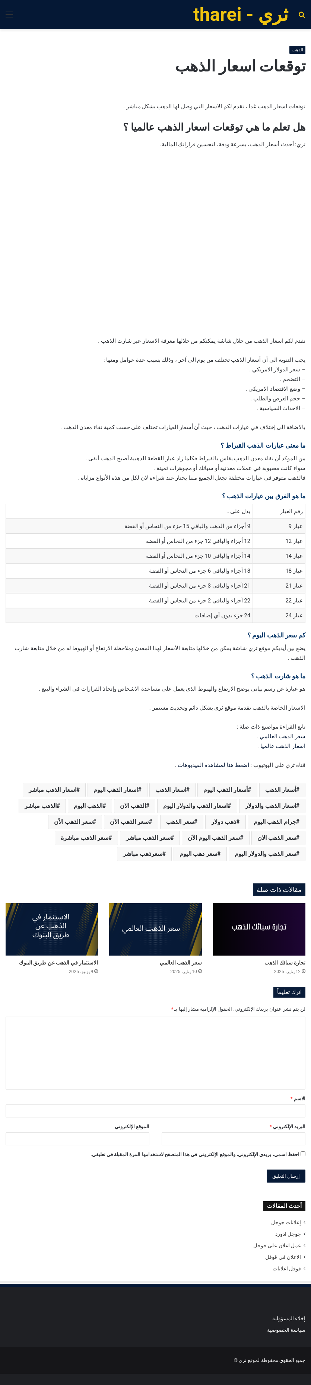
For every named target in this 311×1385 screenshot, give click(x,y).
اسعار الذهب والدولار (270, 805)
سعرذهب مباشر (142, 853)
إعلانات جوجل (286, 1222)
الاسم (298, 1098)
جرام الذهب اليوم (275, 821)
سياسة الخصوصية (286, 1330)
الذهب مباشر (41, 805)
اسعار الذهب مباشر (52, 789)
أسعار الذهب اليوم (225, 789)
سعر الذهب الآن (129, 821)
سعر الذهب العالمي (282, 736)
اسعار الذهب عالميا (282, 746)
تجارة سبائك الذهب (284, 963)
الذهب (297, 49)
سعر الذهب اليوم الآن (214, 837)
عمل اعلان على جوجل (277, 1245)
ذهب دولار (223, 821)
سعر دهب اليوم (198, 853)
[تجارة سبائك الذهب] (259, 929)
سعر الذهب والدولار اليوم (265, 853)
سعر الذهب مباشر (148, 837)
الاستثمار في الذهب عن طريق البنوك (58, 963)
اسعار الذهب (170, 789)
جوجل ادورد (288, 1234)
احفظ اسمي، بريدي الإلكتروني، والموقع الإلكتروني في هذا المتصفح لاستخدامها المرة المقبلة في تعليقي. (195, 1154)
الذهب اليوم (88, 805)
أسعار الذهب (280, 789)
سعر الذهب (180, 821)
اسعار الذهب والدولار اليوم (195, 805)
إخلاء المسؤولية (288, 1318)
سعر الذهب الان (276, 837)
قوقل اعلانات (287, 1269)
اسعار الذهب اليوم (115, 789)
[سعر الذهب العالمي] (155, 929)
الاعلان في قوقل (283, 1257)
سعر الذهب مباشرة (84, 837)
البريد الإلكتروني (287, 1126)
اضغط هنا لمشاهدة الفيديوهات (213, 765)
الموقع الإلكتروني (132, 1126)
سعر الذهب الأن (73, 821)
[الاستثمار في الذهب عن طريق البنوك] (52, 929)
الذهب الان (133, 805)
